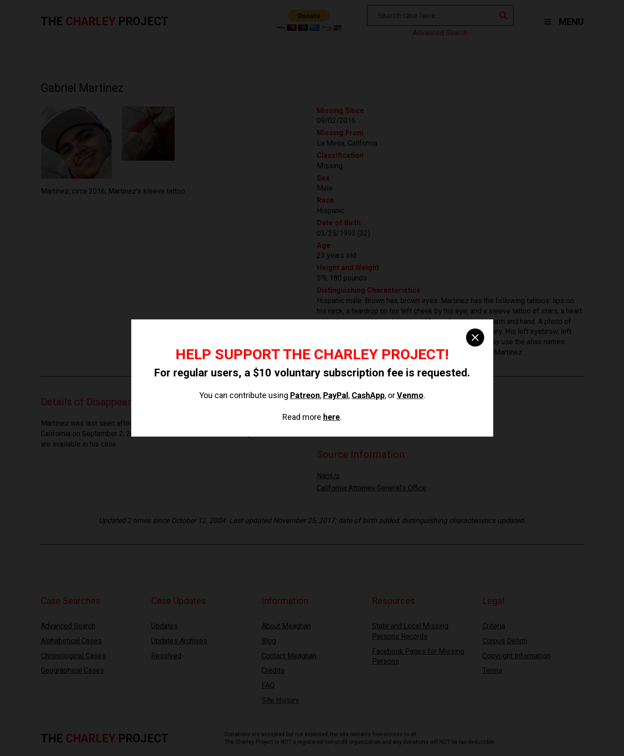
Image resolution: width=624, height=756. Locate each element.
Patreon (305, 395)
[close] (475, 337)
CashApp (368, 395)
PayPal (335, 395)
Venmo (410, 395)
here (331, 417)
